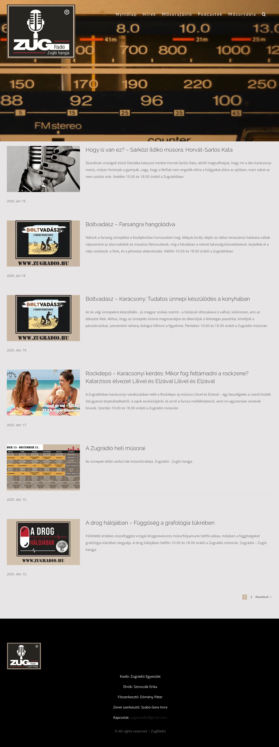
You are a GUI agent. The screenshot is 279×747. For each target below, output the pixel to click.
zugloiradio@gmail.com (148, 717)
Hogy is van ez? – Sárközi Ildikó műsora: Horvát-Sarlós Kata (159, 149)
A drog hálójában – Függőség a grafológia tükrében (150, 522)
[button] (264, 14)
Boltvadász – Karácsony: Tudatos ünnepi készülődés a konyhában (168, 299)
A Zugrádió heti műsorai (115, 448)
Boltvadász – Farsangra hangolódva (130, 224)
